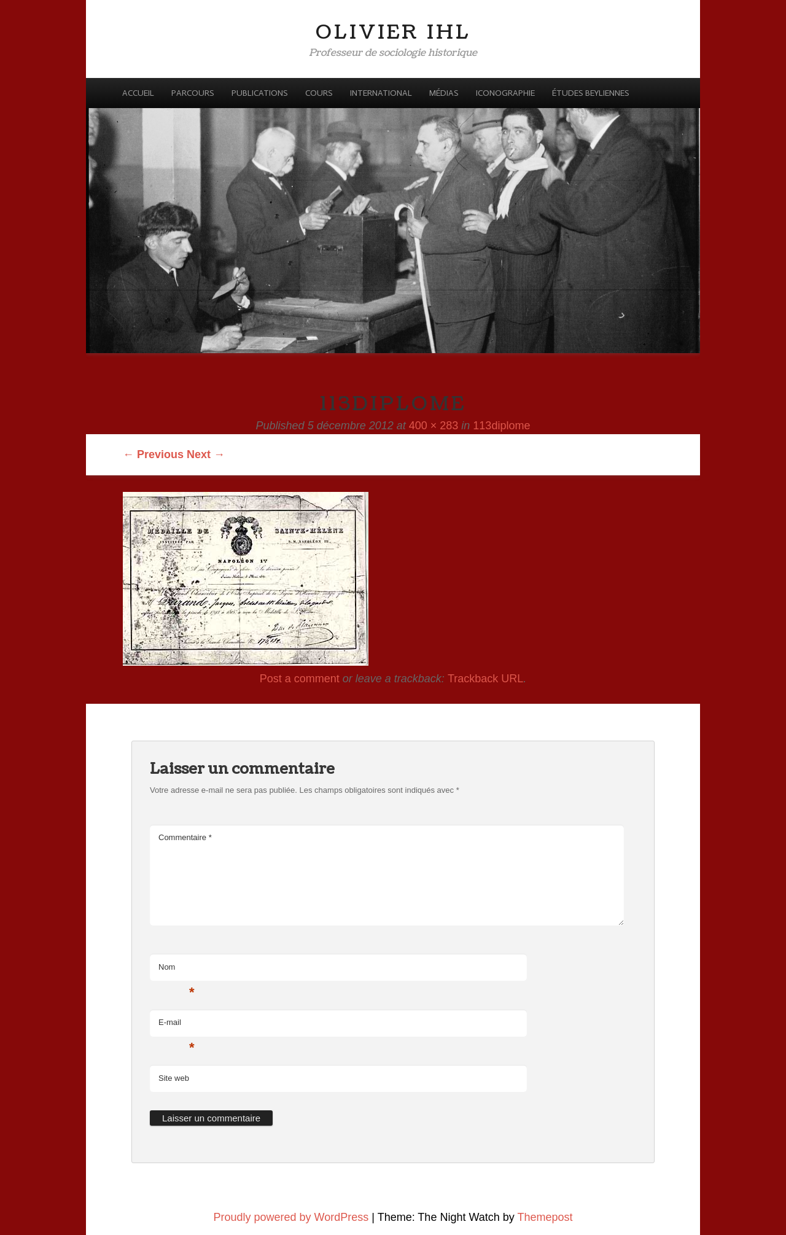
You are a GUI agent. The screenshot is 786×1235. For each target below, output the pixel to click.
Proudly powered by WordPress (291, 1217)
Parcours (192, 93)
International (381, 93)
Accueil (138, 93)
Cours (319, 93)
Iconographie (505, 93)
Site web (173, 1078)
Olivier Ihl (393, 32)
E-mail (176, 1026)
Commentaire (185, 837)
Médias (444, 93)
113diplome (501, 425)
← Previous (153, 454)
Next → (206, 454)
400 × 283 (434, 425)
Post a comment (300, 678)
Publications (260, 93)
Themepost (544, 1217)
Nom (176, 970)
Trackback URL (485, 678)
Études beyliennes (590, 93)
